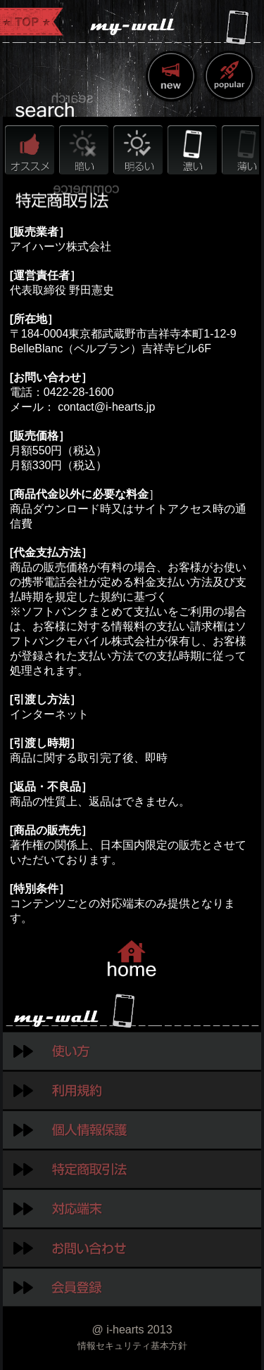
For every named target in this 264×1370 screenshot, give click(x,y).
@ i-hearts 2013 (132, 1330)
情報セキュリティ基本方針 (132, 1345)
